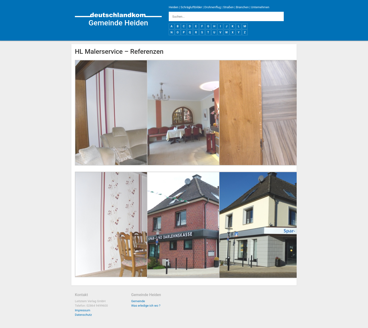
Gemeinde (138, 301)
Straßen (228, 7)
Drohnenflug (212, 7)
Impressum (82, 310)
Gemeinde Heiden (118, 22)
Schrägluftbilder (191, 7)
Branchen (242, 7)
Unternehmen (260, 7)
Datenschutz (83, 314)
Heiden (173, 7)
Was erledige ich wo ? (146, 305)
